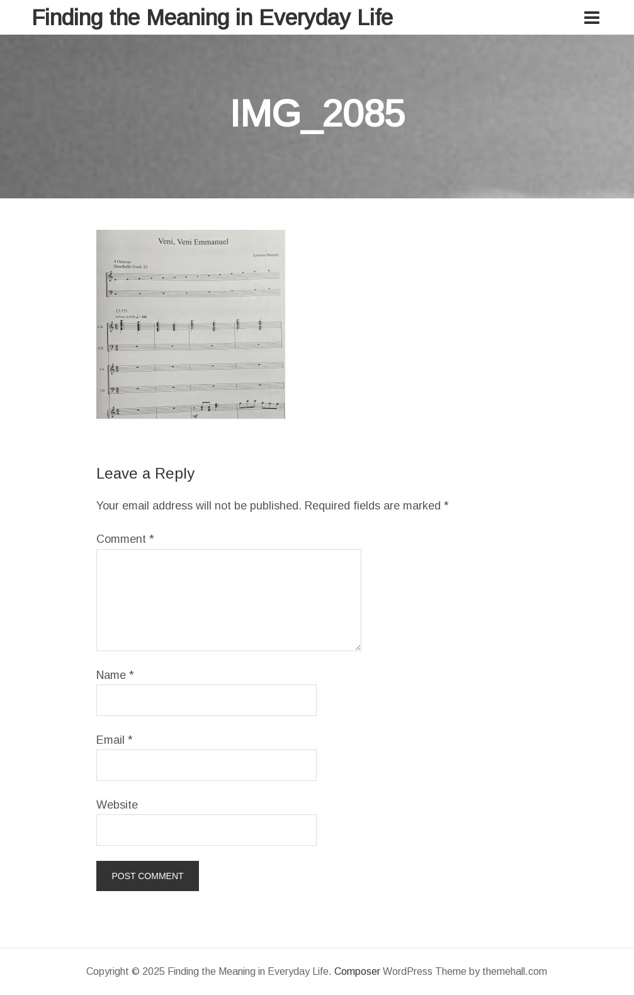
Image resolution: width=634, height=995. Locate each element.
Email (114, 740)
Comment (125, 539)
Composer (357, 971)
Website (117, 805)
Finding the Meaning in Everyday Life (212, 17)
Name (115, 675)
